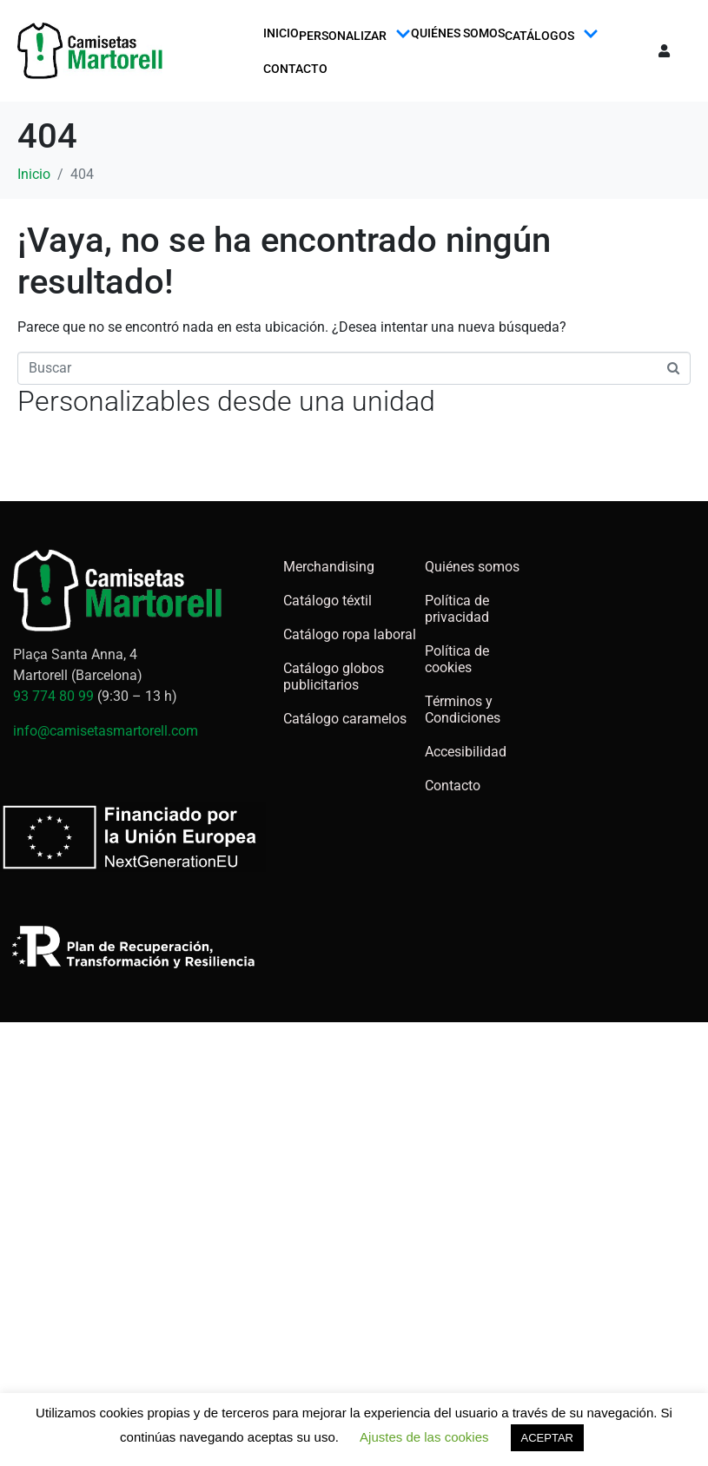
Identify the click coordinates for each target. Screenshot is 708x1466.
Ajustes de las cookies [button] (424, 1437)
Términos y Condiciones (462, 709)
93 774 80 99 (53, 696)
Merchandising (328, 566)
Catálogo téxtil (327, 600)
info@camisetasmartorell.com (105, 731)
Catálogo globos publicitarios (333, 676)
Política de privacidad (457, 608)
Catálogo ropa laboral (349, 634)
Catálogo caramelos (345, 718)
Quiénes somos (458, 33)
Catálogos (552, 35)
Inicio (281, 33)
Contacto (295, 69)
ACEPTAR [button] (547, 1437)
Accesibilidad (465, 751)
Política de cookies (457, 659)
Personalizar (355, 35)
